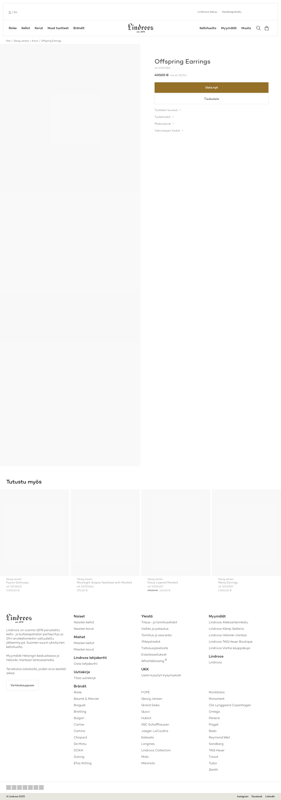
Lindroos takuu (207, 11)
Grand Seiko (150, 705)
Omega (214, 712)
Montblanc (217, 692)
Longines (148, 744)
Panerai (214, 718)
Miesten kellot (84, 643)
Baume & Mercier (86, 699)
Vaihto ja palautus (155, 629)
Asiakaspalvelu (231, 11)
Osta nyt (211, 88)
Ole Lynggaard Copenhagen (230, 705)
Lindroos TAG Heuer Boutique (231, 642)
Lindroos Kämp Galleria (226, 629)
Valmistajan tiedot (168, 133)
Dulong (79, 757)
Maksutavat (164, 126)
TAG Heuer (217, 750)
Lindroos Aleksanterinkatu (228, 622)
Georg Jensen (21, 40)
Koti (8, 40)
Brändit (78, 28)
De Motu (80, 744)
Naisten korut (84, 629)
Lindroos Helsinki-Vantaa (228, 635)
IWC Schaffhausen (155, 724)
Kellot (25, 28)
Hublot (146, 718)
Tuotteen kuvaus (167, 112)
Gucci (145, 712)
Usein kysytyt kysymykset (161, 675)
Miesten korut (84, 649)
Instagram (242, 796)
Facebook (257, 796)
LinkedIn (270, 796)
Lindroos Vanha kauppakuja (229, 648)
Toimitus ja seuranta (156, 635)
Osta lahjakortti (86, 664)
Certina (79, 731)
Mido (145, 757)
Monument (217, 699)
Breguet (80, 705)
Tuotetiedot (163, 119)
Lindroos (215, 662)
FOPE (145, 692)
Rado (213, 731)
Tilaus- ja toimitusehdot (159, 622)
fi (9, 12)
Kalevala (147, 737)
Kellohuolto (208, 28)
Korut (39, 28)
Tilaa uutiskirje (85, 678)
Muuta (246, 28)
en (15, 12)
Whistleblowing (152, 661)
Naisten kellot (84, 622)
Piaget (214, 724)
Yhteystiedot (150, 642)
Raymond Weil (219, 737)
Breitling (80, 712)
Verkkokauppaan (23, 686)
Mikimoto (148, 763)
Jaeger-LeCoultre (154, 731)
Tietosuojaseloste (154, 648)
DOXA (78, 750)
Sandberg (216, 744)
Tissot (213, 757)
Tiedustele (211, 100)
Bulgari (79, 718)
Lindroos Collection (156, 750)
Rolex (13, 28)
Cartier (79, 724)
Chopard (80, 737)
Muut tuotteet (58, 28)
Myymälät (229, 28)
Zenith (213, 770)
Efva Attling (83, 763)
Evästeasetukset (154, 654)
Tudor (213, 763)
